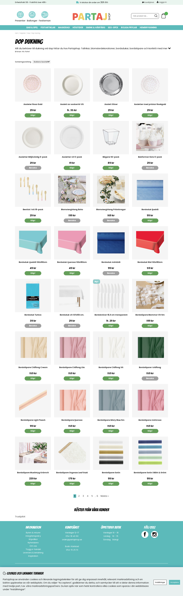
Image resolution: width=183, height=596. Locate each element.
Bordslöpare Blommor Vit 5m (150, 315)
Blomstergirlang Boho (72, 209)
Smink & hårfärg (95, 28)
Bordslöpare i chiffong (150, 367)
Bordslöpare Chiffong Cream (33, 367)
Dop (28, 33)
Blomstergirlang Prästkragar (111, 209)
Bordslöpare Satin (111, 473)
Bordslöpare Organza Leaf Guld (72, 473)
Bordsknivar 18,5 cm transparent (111, 315)
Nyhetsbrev (33, 543)
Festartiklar (48, 28)
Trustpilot (20, 516)
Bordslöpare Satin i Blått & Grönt (150, 473)
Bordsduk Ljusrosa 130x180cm (72, 262)
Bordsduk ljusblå (150, 209)
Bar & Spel (32, 28)
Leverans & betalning (33, 553)
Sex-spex (113, 28)
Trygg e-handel (33, 549)
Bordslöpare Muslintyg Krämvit (33, 473)
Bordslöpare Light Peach (33, 420)
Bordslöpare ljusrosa (71, 420)
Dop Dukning (36, 33)
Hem (16, 33)
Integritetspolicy (33, 536)
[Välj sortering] (41, 61)
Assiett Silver (111, 104)
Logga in (162, 2)
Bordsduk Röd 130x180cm (150, 262)
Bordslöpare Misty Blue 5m (110, 420)
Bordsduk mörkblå (111, 262)
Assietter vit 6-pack (72, 157)
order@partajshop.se (72, 540)
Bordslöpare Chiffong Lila (72, 367)
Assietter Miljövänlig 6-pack (33, 157)
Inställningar (160, 582)
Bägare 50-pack (111, 157)
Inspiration (33, 556)
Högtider (78, 28)
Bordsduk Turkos (32, 315)
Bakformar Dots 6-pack (150, 157)
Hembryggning (148, 28)
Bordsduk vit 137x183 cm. (72, 315)
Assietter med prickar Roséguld (150, 104)
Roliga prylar (129, 28)
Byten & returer (33, 533)
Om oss (33, 546)
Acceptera (174, 582)
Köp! (72, 115)
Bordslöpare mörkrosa (150, 420)
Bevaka (33, 168)
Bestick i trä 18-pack (33, 209)
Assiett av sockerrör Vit (72, 104)
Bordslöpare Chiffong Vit (111, 367)
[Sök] (145, 16)
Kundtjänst (149, 2)
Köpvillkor (33, 539)
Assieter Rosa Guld (33, 104)
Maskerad (64, 28)
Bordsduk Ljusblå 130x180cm (33, 262)
